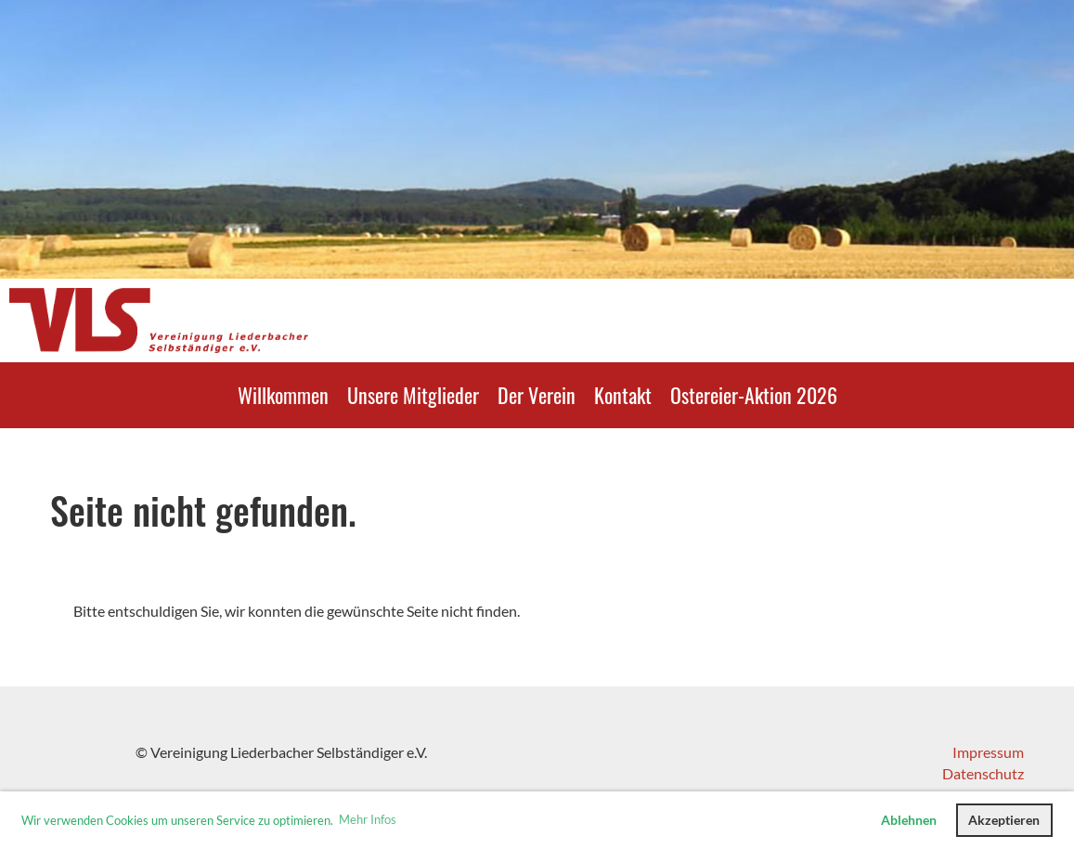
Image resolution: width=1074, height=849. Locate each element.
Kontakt (623, 395)
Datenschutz (983, 773)
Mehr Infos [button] (367, 819)
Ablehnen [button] (909, 820)
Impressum (988, 752)
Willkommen (283, 395)
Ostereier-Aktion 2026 (753, 395)
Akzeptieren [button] (1004, 820)
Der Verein (537, 395)
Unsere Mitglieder (413, 395)
